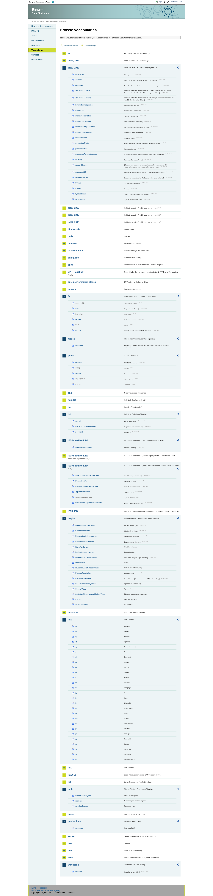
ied (69, 414)
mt (76, 719)
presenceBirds (81, 149)
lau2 (70, 768)
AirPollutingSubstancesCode (87, 475)
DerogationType (81, 481)
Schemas (35, 45)
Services (35, 55)
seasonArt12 (80, 172)
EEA (42, 2)
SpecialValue (80, 589)
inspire (71, 518)
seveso (71, 836)
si (76, 749)
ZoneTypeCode (81, 604)
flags (77, 308)
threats (78, 183)
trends (78, 188)
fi (75, 678)
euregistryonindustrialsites (82, 282)
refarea (78, 319)
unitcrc (78, 330)
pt (76, 734)
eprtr (70, 265)
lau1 (70, 620)
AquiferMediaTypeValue (85, 525)
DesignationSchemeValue (86, 536)
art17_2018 (73, 222)
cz (76, 647)
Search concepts (90, 45)
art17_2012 (73, 215)
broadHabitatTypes (83, 796)
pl (76, 729)
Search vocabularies (71, 45)
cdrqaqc (78, 80)
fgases (71, 339)
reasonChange (81, 165)
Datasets (35, 31)
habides (72, 400)
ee (76, 662)
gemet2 (72, 356)
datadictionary (75, 250)
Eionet (42, 21)
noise (71, 814)
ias (69, 407)
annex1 (78, 421)
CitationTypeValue (82, 531)
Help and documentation (42, 26)
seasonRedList (81, 177)
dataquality (73, 258)
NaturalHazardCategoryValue (87, 568)
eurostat (72, 289)
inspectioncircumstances (85, 426)
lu (76, 708)
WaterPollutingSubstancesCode (88, 503)
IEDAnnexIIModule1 (78, 440)
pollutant (79, 432)
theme (78, 599)
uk (76, 759)
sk (76, 754)
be (76, 631)
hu (76, 688)
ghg (70, 393)
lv (76, 713)
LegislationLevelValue (84, 552)
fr (76, 683)
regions (78, 801)
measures (79, 110)
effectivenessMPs (82, 91)
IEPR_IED (73, 511)
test (70, 843)
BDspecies (79, 74)
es (76, 672)
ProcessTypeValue (83, 573)
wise (70, 857)
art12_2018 (73, 68)
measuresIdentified (83, 116)
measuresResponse (83, 132)
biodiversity (74, 229)
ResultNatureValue (83, 578)
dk (76, 657)
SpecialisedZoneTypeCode (86, 584)
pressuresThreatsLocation (86, 154)
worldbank (73, 865)
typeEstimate (80, 194)
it (75, 698)
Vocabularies (37, 50)
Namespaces (37, 59)
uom (70, 850)
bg (76, 637)
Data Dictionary (51, 21)
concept (78, 362)
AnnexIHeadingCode (83, 447)
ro (76, 739)
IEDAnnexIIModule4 (78, 466)
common (72, 243)
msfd (70, 789)
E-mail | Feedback (39, 888)
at (76, 626)
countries (79, 85)
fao (69, 296)
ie (76, 693)
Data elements (37, 40)
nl (76, 724)
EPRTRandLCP (76, 272)
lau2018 (72, 775)
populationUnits (82, 143)
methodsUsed (81, 138)
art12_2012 (73, 60)
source (78, 373)
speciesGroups (81, 806)
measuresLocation (83, 121)
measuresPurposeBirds (85, 127)
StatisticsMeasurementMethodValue (90, 594)
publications (74, 821)
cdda (70, 236)
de (76, 652)
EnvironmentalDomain (84, 542)
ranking (78, 159)
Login (160, 2)
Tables (34, 36)
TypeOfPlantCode (82, 492)
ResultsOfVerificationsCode (86, 486)
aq (69, 53)
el (76, 667)
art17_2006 (73, 208)
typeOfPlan (80, 199)
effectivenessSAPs (83, 98)
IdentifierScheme (82, 547)
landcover (73, 612)
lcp (69, 782)
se (76, 744)
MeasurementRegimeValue (86, 557)
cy (76, 642)
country (78, 872)
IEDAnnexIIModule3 (78, 456)
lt (75, 703)
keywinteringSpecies (84, 105)
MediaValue (80, 563)
